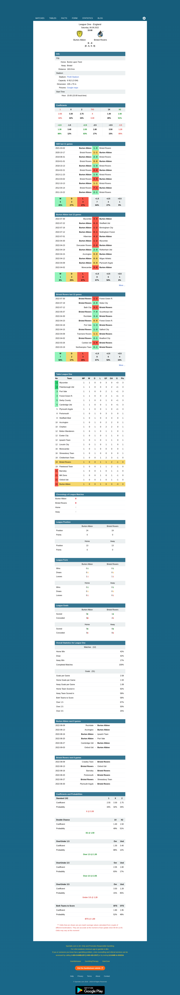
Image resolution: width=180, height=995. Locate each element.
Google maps (72, 88)
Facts (64, 18)
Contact (107, 976)
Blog (100, 18)
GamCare (106, 961)
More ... (122, 285)
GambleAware (75, 961)
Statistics (87, 18)
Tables (52, 18)
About (98, 976)
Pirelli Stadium (73, 77)
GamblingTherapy (92, 961)
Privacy (80, 976)
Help (72, 976)
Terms (89, 976)
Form (74, 18)
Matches (40, 18)
